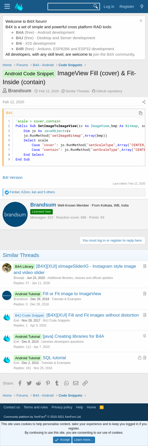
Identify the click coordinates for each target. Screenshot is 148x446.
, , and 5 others (32, 192)
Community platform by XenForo (42, 416)
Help (79, 407)
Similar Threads (77, 91)
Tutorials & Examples (66, 299)
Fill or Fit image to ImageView (72, 293)
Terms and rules (36, 407)
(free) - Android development (45, 32)
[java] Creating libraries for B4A (73, 336)
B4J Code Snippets (56, 320)
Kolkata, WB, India (115, 205)
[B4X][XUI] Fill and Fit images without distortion (92, 315)
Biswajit (19, 278)
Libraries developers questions (62, 342)
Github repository (109, 91)
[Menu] (7, 6)
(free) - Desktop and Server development (55, 38)
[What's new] (142, 6)
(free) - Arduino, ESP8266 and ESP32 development (65, 49)
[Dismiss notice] (140, 21)
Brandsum (19, 90)
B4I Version (13, 177)
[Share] (143, 102)
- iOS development (36, 43)
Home (91, 407)
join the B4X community (113, 54)
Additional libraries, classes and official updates (80, 278)
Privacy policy (62, 407)
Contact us (12, 407)
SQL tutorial (54, 357)
